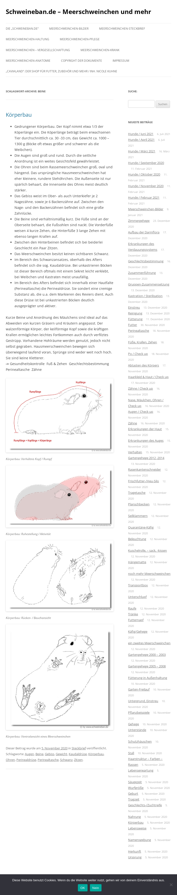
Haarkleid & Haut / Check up (148, 377)
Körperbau (19, 114)
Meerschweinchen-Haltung (27, 39)
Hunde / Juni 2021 (140, 134)
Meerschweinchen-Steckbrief (122, 29)
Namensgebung (139, 840)
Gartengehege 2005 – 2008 (147, 666)
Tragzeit (133, 799)
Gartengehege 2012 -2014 (146, 458)
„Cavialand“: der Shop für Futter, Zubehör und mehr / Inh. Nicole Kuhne (61, 71)
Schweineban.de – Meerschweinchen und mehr (78, 11)
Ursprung (135, 857)
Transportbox (138, 585)
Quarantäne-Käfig (141, 527)
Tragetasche (136, 492)
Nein (95, 888)
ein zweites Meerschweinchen (149, 643)
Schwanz (66, 760)
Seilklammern (138, 516)
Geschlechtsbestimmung (145, 261)
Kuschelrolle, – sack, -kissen (147, 550)
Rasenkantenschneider (144, 469)
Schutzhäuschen (140, 741)
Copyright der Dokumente (81, 61)
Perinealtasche (48, 760)
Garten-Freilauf (139, 689)
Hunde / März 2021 (141, 151)
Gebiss (49, 754)
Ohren (10, 760)
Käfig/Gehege (137, 631)
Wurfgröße (135, 788)
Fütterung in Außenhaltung (147, 678)
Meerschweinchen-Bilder (68, 29)
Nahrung (134, 816)
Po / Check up (138, 354)
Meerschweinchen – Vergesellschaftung (38, 50)
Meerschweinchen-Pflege (80, 39)
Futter (132, 325)
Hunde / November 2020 (145, 186)
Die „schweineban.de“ (22, 29)
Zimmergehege (139, 220)
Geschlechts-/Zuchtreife (145, 805)
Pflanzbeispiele (139, 712)
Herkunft (134, 851)
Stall (131, 753)
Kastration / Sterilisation (145, 296)
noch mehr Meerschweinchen (149, 573)
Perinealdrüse (26, 760)
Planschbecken (139, 504)
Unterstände (137, 730)
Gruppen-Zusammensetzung (148, 284)
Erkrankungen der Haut (145, 429)
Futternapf (135, 620)
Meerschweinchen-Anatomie (28, 61)
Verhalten (135, 452)
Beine (39, 754)
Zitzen (78, 760)
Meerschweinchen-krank (100, 50)
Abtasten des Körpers (143, 365)
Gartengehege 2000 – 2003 (147, 654)
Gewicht (61, 754)
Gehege (133, 724)
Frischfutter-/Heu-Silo (143, 481)
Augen (29, 754)
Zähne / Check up (140, 388)
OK (82, 888)
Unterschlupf (137, 597)
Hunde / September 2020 (146, 163)
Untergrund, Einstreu (143, 701)
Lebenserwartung (140, 770)
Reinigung (135, 313)
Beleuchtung (137, 539)
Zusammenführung (142, 273)
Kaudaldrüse (78, 754)
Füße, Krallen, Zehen (142, 342)
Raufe (132, 608)
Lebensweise (137, 828)
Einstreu (134, 307)
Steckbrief (79, 748)
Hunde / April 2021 (141, 139)
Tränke (133, 614)
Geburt (133, 793)
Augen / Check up (140, 411)
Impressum (121, 61)
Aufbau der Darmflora (143, 232)
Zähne (132, 423)
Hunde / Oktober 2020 (144, 174)
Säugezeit (135, 782)
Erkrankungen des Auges (145, 440)
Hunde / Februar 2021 (143, 197)
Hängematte (137, 562)
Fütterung (135, 319)
